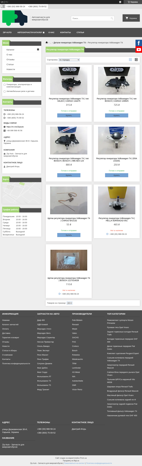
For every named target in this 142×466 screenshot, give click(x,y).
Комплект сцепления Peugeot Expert (123, 353)
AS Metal (76, 372)
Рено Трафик (43, 359)
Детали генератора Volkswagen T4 (70, 42)
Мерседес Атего (44, 329)
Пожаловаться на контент (74, 463)
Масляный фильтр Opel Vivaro (120, 395)
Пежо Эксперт (43, 350)
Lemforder (76, 368)
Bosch (74, 350)
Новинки (6, 320)
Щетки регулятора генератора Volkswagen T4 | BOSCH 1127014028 (69, 279)
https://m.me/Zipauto (15, 127)
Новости (11, 69)
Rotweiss (76, 355)
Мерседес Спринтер (46, 337)
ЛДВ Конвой (42, 324)
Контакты (65, 32)
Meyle (74, 329)
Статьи (80, 32)
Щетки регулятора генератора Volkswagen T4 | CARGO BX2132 (69, 219)
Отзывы (10, 59)
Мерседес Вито (44, 333)
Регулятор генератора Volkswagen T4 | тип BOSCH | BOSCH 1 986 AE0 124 (69, 159)
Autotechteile (77, 381)
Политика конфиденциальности (16, 363)
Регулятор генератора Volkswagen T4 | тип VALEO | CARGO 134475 (69, 100)
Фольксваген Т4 (44, 381)
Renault (75, 324)
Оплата (5, 329)
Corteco (75, 346)
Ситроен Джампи (44, 363)
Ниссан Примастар (45, 342)
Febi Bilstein (77, 320)
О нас (51, 32)
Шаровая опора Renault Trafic (120, 387)
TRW (74, 363)
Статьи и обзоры (9, 350)
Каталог (10, 49)
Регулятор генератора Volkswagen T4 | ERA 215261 (116, 159)
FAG (74, 342)
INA (73, 376)
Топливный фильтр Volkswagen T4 (122, 411)
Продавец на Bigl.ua (71, 461)
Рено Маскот (42, 355)
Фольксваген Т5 (44, 385)
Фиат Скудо (42, 372)
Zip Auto (7, 32)
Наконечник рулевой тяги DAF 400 (122, 415)
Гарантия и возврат (10, 337)
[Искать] (111, 18)
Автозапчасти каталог (29, 32)
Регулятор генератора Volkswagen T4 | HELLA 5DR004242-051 (117, 219)
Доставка (6, 333)
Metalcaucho (77, 359)
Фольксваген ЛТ (44, 376)
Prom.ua (83, 458)
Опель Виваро (43, 346)
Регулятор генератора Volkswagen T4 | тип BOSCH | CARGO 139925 (117, 100)
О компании (7, 355)
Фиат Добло (42, 368)
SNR (74, 385)
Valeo (74, 333)
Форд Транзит (43, 389)
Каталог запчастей (10, 324)
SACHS (75, 337)
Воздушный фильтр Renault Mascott (122, 391)
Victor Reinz (77, 389)
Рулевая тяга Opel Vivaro (118, 327)
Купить (69, 115)
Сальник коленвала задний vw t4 (121, 400)
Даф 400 (41, 320)
